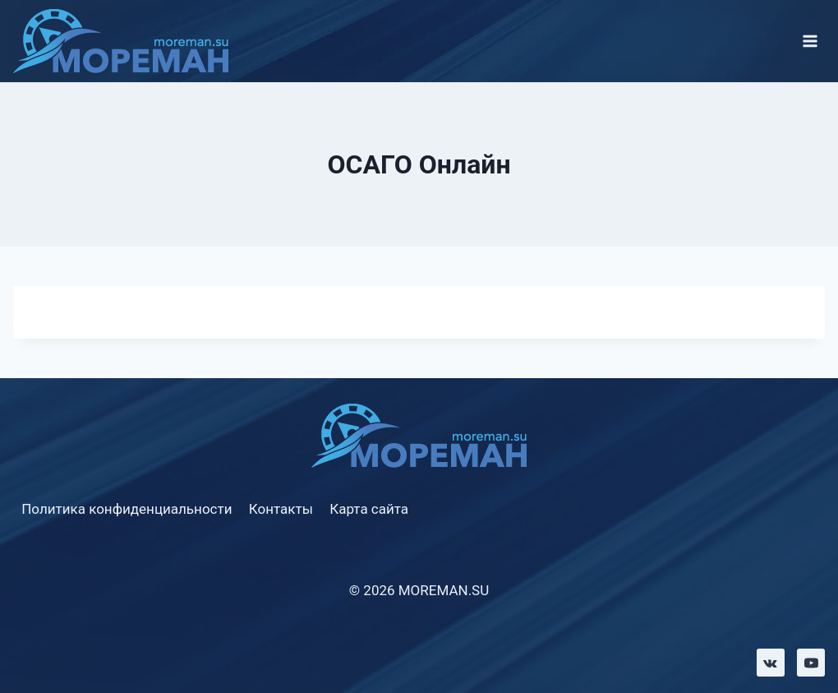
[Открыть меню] (809, 40)
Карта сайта (368, 509)
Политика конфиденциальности (126, 509)
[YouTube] (811, 663)
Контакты (281, 509)
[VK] (771, 663)
